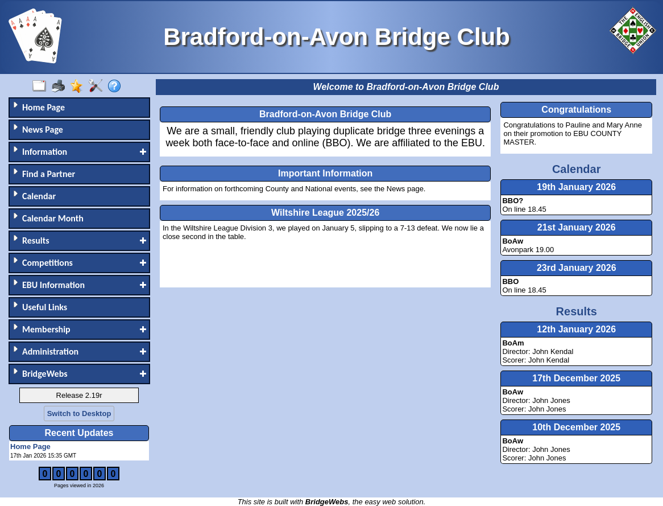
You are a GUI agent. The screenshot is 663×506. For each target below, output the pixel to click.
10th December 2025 (576, 427)
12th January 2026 (576, 329)
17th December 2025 (576, 378)
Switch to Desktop (79, 413)
